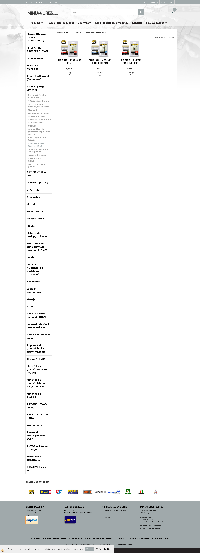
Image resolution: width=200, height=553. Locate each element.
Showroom (84, 23)
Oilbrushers (33, 126)
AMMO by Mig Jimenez (72, 33)
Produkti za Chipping (38, 113)
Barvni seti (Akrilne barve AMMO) (37, 96)
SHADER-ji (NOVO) (37, 155)
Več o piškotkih (103, 549)
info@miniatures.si (127, 545)
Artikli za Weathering (38, 101)
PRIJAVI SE (106, 517)
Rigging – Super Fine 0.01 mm (130, 61)
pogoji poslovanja (140, 538)
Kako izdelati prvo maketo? (111, 23)
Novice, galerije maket (60, 23)
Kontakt (137, 23)
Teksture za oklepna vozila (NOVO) (38, 150)
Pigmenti (32, 110)
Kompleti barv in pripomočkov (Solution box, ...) (39, 131)
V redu (89, 549)
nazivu (171, 37)
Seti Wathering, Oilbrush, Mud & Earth (38, 105)
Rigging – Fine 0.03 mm (69, 61)
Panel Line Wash (36, 122)
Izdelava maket (155, 23)
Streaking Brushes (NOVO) (37, 138)
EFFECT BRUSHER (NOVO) (36, 165)
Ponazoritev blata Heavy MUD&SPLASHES (39, 118)
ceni (165, 37)
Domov (59, 33)
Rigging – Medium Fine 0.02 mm (100, 61)
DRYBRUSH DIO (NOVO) (35, 159)
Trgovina (34, 23)
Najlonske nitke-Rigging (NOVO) (36, 144)
